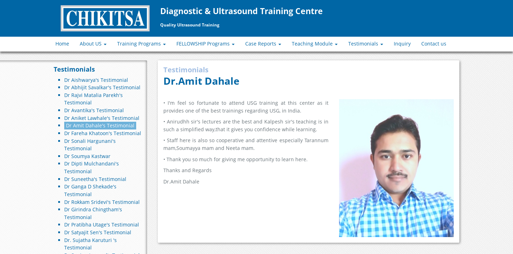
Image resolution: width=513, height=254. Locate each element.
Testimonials (365, 43)
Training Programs (141, 43)
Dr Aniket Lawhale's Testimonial (101, 118)
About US (93, 43)
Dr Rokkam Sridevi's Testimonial (102, 202)
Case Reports (263, 43)
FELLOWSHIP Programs (205, 43)
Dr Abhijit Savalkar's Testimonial (102, 87)
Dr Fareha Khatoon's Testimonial (102, 133)
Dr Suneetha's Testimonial (95, 179)
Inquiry (402, 43)
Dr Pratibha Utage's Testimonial (101, 224)
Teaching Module (315, 43)
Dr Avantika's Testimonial (94, 110)
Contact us (433, 43)
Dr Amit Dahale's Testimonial (100, 125)
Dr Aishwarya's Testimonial (96, 80)
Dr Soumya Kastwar (87, 156)
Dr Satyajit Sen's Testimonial (97, 232)
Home (62, 43)
